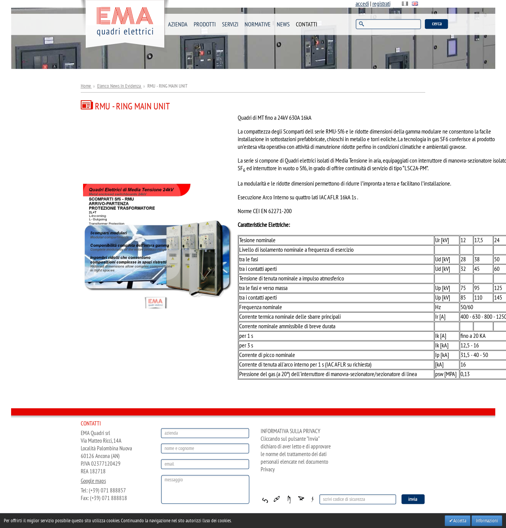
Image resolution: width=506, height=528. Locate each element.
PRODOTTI (205, 24)
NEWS (283, 24)
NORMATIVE (258, 24)
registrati (381, 3)
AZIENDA (178, 24)
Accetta (459, 521)
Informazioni (487, 521)
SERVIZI (230, 24)
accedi (362, 3)
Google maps (93, 480)
